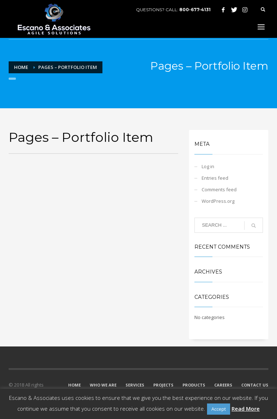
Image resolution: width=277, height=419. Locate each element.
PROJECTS (163, 385)
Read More (246, 408)
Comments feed (219, 189)
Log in (208, 166)
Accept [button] (218, 409)
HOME (74, 385)
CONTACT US (254, 385)
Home (21, 67)
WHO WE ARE (103, 385)
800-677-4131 (195, 9)
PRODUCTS (194, 385)
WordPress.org (218, 201)
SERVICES (135, 385)
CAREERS (223, 385)
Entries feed (215, 178)
